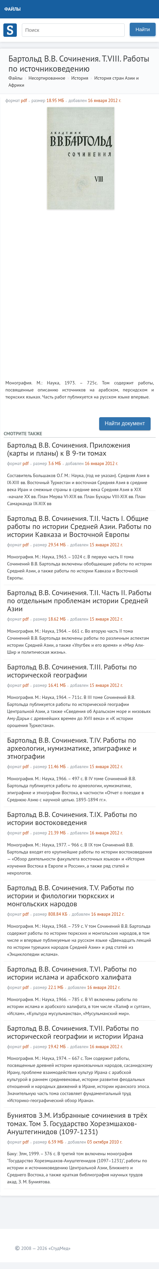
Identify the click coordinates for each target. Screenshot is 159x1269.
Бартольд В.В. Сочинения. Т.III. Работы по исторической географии (72, 670)
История (79, 78)
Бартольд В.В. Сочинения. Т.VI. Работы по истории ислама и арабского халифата (72, 973)
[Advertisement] (79, 292)
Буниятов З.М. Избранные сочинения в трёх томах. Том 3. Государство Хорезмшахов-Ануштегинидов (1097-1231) (77, 1123)
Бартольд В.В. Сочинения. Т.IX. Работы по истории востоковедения (72, 818)
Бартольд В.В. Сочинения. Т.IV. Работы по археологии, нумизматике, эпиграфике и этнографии (72, 748)
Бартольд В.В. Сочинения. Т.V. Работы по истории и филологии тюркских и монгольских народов (70, 895)
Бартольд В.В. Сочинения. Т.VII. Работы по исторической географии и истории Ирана (75, 1032)
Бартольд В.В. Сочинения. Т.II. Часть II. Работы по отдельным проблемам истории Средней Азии (79, 600)
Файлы (12, 9)
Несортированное (47, 78)
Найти (142, 29)
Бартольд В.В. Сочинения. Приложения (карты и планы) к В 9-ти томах (68, 449)
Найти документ (125, 423)
